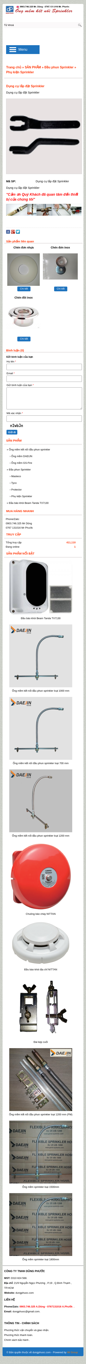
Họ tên (11, 361)
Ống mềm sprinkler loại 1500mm (40, 1186)
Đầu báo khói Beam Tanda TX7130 (28, 502)
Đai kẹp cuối (41, 1041)
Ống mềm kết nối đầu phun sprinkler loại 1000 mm (40, 690)
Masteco (15, 476)
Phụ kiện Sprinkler (21, 496)
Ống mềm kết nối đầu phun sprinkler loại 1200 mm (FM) (40, 1114)
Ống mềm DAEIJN (21, 456)
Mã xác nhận (14, 413)
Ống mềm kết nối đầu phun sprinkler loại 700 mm (41, 763)
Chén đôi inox (23, 297)
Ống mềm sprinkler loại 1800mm (40, 1259)
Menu (22, 49)
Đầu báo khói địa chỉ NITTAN (40, 969)
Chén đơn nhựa (23, 247)
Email (10, 373)
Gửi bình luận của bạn (20, 385)
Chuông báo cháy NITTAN (41, 913)
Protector (16, 489)
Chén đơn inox (60, 247)
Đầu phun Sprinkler (19, 469)
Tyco (13, 482)
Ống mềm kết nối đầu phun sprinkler (28, 449)
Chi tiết (24, 288)
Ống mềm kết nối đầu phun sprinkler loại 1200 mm (40, 835)
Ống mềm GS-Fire (21, 462)
